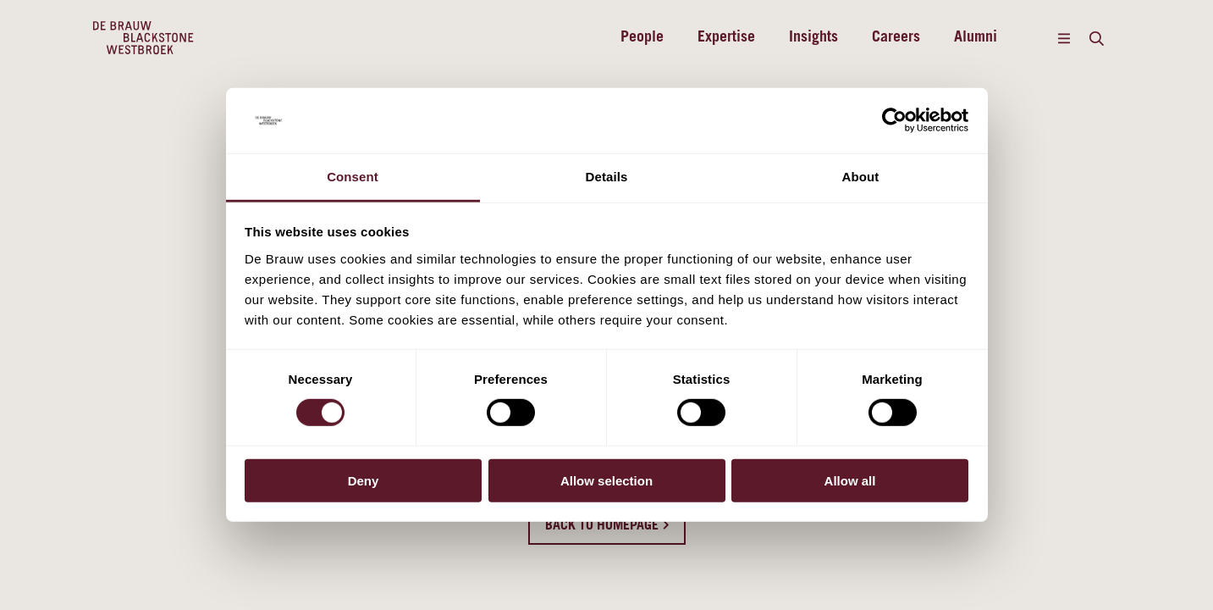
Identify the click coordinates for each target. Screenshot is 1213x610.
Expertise (726, 38)
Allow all (850, 480)
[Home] (143, 38)
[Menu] (1064, 38)
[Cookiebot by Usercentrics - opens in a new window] (894, 120)
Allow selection (606, 480)
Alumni (975, 38)
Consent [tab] (352, 176)
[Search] (1097, 38)
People (642, 38)
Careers (896, 38)
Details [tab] (607, 176)
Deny (363, 480)
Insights (813, 38)
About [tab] (860, 176)
